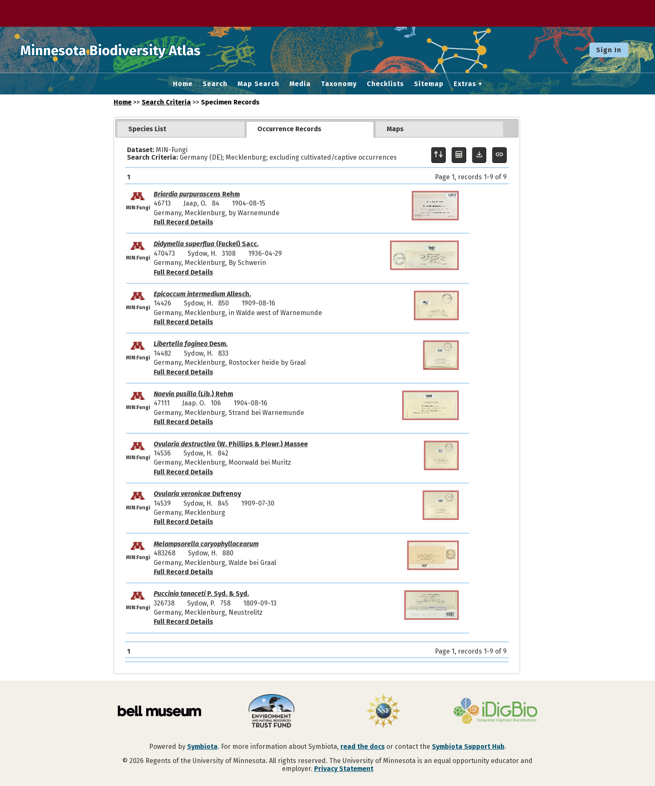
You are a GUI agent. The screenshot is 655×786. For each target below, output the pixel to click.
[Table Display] (459, 155)
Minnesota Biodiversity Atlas (130, 50)
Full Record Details (183, 222)
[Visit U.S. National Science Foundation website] (383, 711)
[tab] (181, 129)
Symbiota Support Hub (468, 746)
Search (215, 84)
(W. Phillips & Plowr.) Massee (231, 444)
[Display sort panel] (438, 155)
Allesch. (202, 294)
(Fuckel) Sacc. (206, 244)
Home (183, 84)
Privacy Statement (343, 769)
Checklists (385, 84)
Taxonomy (339, 84)
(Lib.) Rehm (193, 394)
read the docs (362, 746)
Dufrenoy (197, 494)
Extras (465, 84)
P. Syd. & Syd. (201, 594)
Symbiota (202, 746)
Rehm (197, 194)
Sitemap (429, 84)
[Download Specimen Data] (479, 155)
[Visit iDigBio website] (495, 711)
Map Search (258, 84)
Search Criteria (166, 102)
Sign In (609, 50)
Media (300, 84)
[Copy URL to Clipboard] (499, 155)
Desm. (191, 344)
